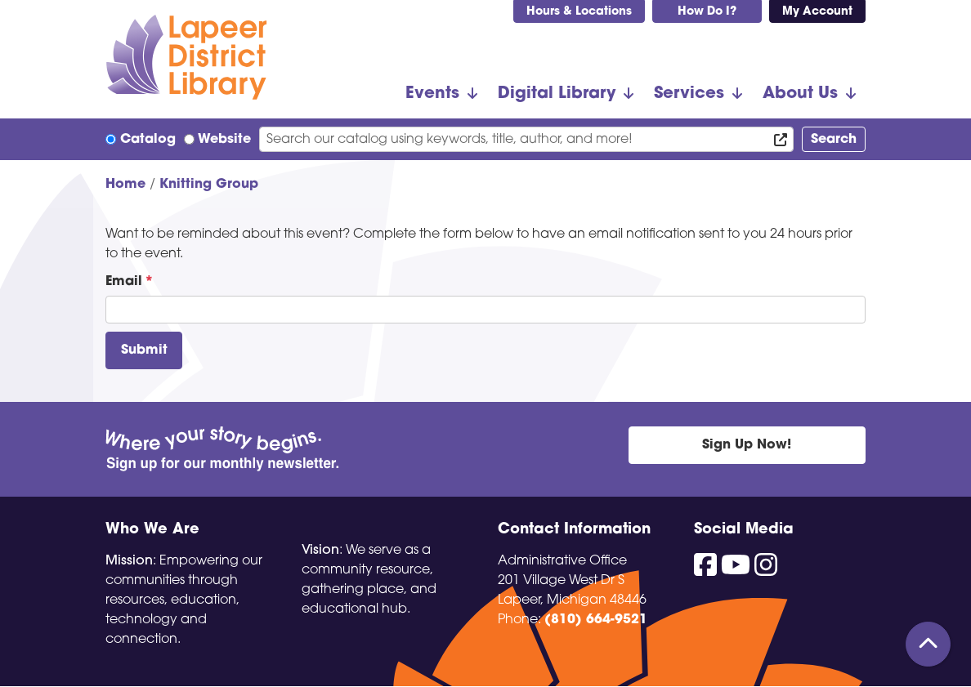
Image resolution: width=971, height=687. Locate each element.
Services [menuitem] (689, 94)
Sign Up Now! (746, 445)
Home (125, 184)
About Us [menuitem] (800, 94)
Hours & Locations (579, 12)
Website (224, 139)
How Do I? (707, 12)
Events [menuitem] (432, 94)
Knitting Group (208, 184)
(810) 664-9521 (595, 620)
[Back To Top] (928, 644)
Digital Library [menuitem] (556, 94)
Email (123, 281)
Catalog (148, 139)
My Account (817, 12)
